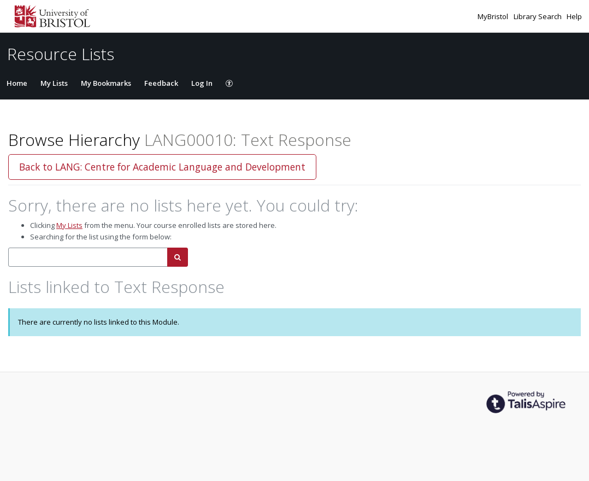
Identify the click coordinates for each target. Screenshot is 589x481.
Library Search (538, 16)
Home (17, 83)
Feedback (161, 83)
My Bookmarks (106, 83)
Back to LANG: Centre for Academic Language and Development (162, 166)
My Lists (54, 83)
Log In (202, 83)
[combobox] (88, 257)
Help (574, 16)
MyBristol (494, 16)
